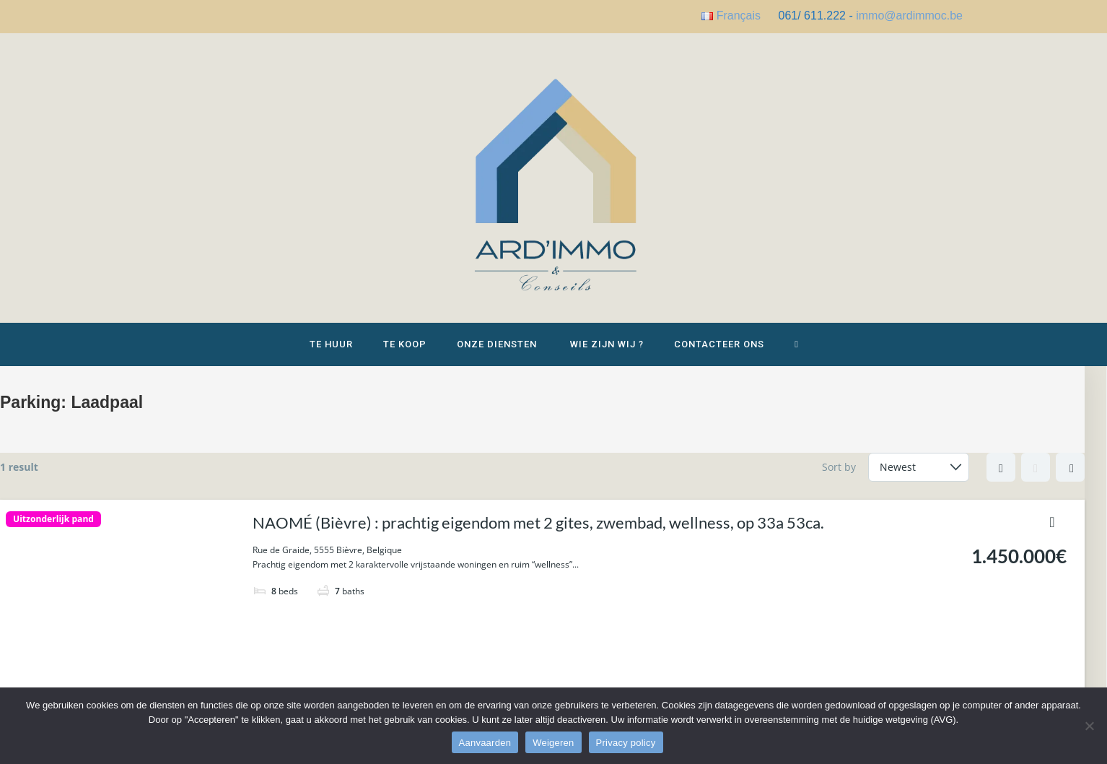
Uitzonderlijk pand (53, 519)
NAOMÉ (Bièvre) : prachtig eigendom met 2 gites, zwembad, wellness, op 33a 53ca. (538, 522)
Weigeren (553, 742)
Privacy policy (626, 742)
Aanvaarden (485, 742)
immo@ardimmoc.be (909, 15)
